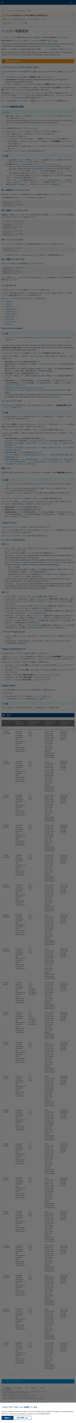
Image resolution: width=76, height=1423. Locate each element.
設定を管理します (22, 1418)
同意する (7, 1418)
